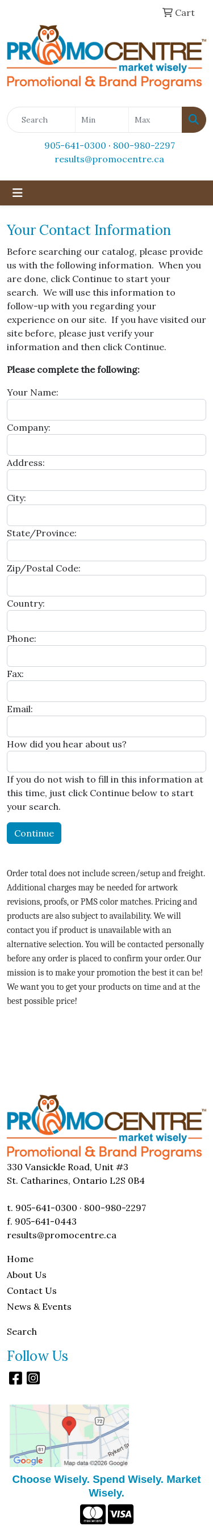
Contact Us (32, 1290)
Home (20, 1258)
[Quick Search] (41, 120)
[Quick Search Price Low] (102, 120)
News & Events (39, 1306)
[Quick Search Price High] (155, 120)
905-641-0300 (75, 145)
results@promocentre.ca (109, 159)
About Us (27, 1274)
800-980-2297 (144, 145)
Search (22, 1331)
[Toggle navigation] (18, 193)
